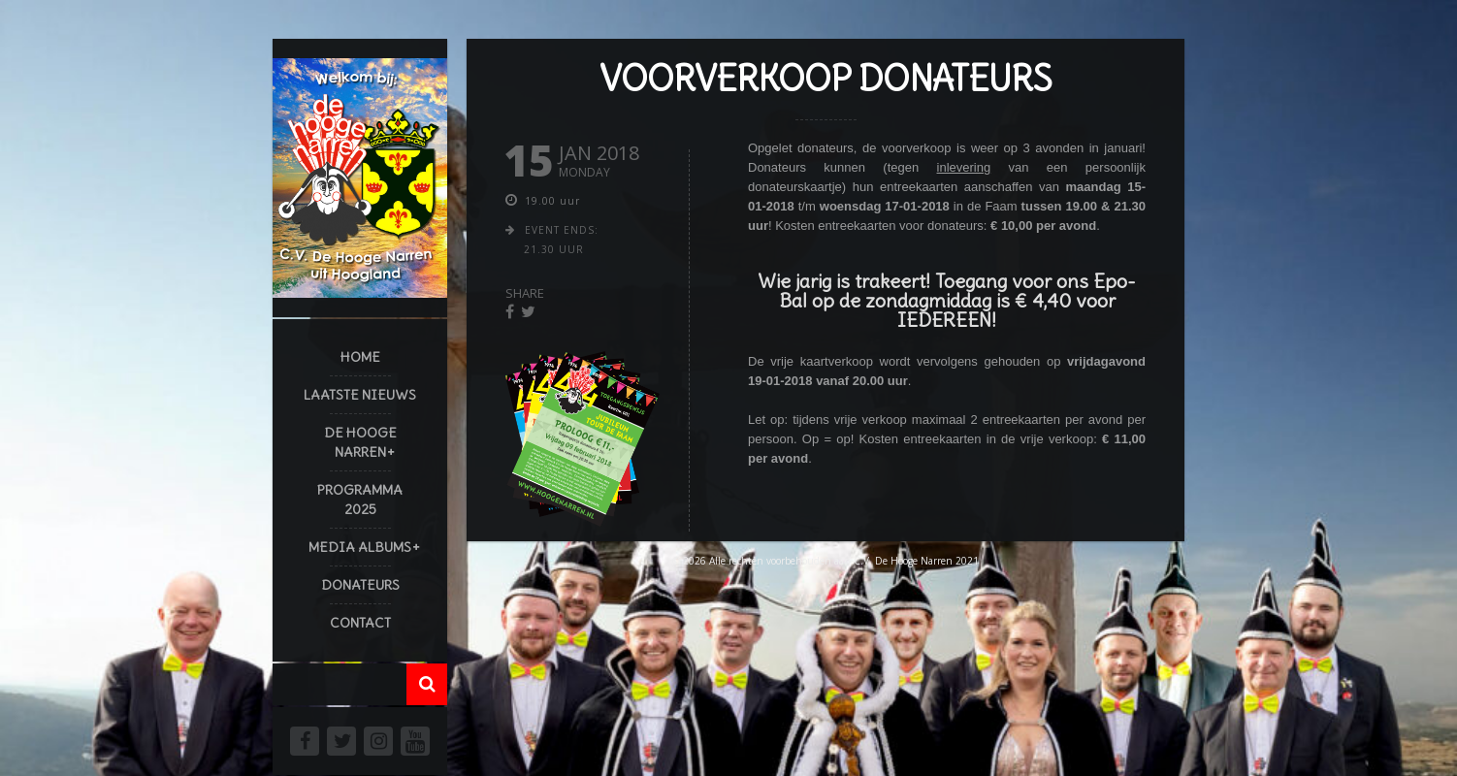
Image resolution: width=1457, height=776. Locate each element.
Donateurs (360, 585)
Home (360, 357)
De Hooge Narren (360, 442)
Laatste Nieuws (360, 395)
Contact (360, 622)
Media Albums (359, 547)
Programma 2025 (360, 499)
